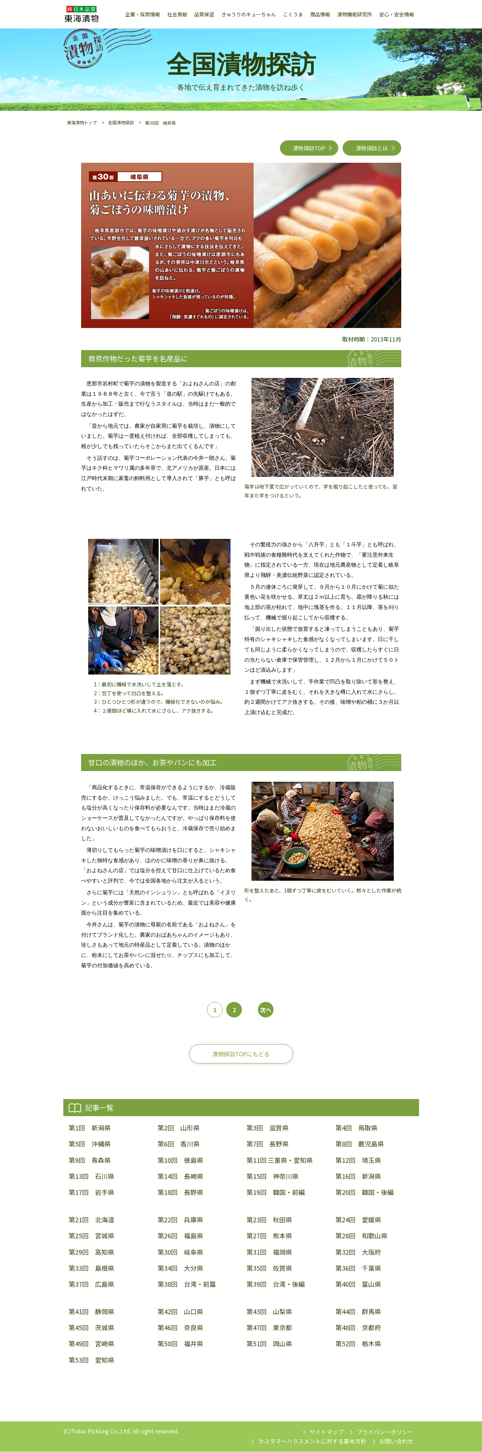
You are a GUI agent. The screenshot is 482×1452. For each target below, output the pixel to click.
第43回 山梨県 (269, 1311)
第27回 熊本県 (269, 1236)
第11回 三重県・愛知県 (280, 1160)
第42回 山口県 (180, 1311)
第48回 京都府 (358, 1328)
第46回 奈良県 (180, 1328)
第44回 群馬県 (358, 1311)
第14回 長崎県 (180, 1176)
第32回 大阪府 (358, 1252)
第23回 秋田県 (269, 1220)
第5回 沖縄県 (90, 1144)
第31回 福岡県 (269, 1252)
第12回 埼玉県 (358, 1160)
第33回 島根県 (91, 1268)
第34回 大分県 (180, 1268)
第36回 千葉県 (358, 1268)
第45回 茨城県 (91, 1328)
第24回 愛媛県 (358, 1220)
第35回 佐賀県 (269, 1268)
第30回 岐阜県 (180, 1252)
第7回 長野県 (267, 1144)
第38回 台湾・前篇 (187, 1284)
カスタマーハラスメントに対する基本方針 (312, 1441)
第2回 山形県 (179, 1128)
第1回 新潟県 (90, 1128)
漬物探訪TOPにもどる (241, 1054)
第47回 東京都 (269, 1328)
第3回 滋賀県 (267, 1128)
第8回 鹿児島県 (359, 1144)
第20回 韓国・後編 (364, 1192)
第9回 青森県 (90, 1160)
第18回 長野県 (180, 1192)
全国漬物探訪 (121, 122)
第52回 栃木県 (358, 1344)
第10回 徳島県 (180, 1160)
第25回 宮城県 (91, 1236)
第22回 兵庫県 (180, 1220)
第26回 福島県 (180, 1236)
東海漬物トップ (82, 122)
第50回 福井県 (180, 1344)
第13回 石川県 (91, 1176)
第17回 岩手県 (91, 1192)
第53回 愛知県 (91, 1360)
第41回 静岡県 (91, 1311)
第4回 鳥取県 (356, 1128)
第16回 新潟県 (358, 1176)
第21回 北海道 (91, 1220)
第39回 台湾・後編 (276, 1284)
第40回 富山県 (358, 1284)
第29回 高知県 (91, 1252)
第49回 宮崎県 (91, 1344)
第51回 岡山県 (269, 1344)
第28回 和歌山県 (361, 1236)
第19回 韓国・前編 (276, 1192)
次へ (265, 1010)
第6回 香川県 (179, 1144)
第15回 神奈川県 (272, 1176)
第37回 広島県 (91, 1284)
